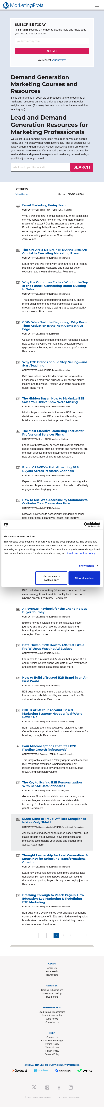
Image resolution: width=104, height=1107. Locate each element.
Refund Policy (52, 1044)
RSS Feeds (52, 971)
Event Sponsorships (52, 1015)
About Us (52, 968)
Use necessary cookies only (51, 578)
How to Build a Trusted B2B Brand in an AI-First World (55, 679)
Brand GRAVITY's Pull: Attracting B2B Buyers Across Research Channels (50, 469)
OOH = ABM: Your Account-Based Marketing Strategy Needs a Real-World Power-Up (52, 713)
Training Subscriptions (52, 990)
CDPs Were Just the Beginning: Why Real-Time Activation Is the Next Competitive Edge (54, 325)
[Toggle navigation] (97, 5)
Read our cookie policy (81, 553)
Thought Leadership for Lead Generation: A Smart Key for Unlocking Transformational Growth (55, 859)
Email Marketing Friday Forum (45, 205)
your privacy (58, 60)
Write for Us (52, 1018)
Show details (86, 565)
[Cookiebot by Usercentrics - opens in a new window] (86, 524)
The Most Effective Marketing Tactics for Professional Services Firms (53, 432)
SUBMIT (52, 51)
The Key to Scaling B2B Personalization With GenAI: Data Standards (52, 784)
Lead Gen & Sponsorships (52, 1012)
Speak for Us (52, 1022)
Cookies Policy (52, 1054)
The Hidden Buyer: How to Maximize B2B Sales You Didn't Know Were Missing (53, 400)
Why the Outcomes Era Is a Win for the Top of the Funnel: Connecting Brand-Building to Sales (55, 286)
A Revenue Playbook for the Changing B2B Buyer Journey (55, 610)
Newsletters (52, 975)
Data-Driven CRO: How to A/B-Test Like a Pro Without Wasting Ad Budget (53, 646)
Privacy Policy (52, 1050)
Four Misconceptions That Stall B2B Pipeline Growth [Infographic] (49, 747)
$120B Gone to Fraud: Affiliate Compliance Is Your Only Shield (54, 820)
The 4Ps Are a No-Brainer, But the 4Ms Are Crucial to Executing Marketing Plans (54, 251)
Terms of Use (52, 1047)
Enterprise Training (52, 993)
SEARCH (81, 167)
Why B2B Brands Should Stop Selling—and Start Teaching (54, 363)
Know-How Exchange (52, 1040)
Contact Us (52, 1037)
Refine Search (21, 194)
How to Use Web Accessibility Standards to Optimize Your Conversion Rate (55, 501)
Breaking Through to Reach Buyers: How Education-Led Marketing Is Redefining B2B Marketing (53, 898)
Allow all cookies (84, 577)
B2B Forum (52, 996)
